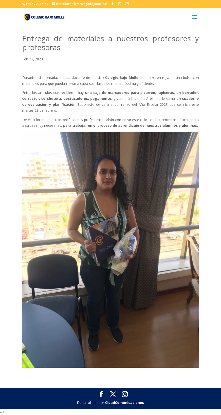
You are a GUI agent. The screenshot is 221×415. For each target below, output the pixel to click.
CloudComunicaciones (124, 402)
